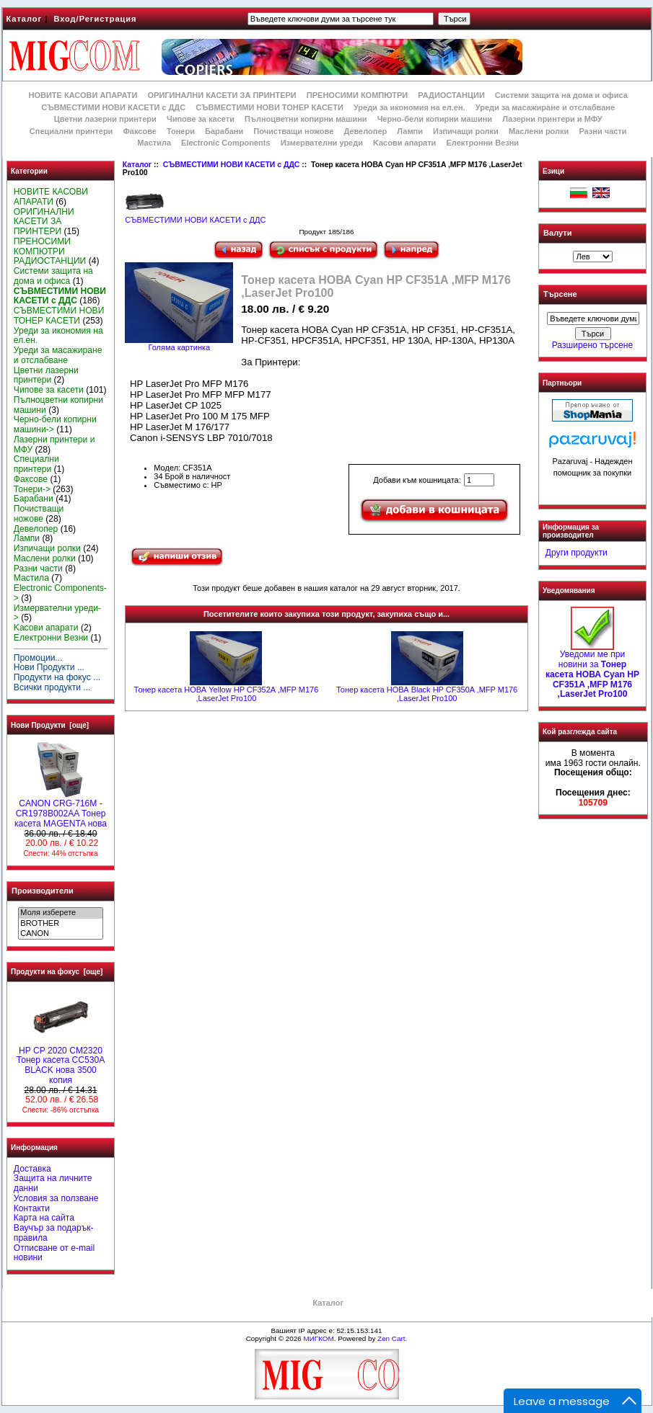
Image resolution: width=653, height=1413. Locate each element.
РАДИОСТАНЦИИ (451, 95)
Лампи (410, 131)
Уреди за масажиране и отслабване (545, 107)
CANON (60, 934)
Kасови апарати (404, 142)
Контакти (32, 1208)
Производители (43, 890)
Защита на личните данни (53, 1183)
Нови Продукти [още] (50, 725)
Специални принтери (71, 131)
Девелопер (365, 131)
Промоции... (38, 658)
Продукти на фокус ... (57, 677)
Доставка (32, 1169)
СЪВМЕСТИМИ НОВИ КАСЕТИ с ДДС (231, 165)
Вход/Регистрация (94, 18)
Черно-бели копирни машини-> (55, 424)
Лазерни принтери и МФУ (552, 119)
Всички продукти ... (52, 687)
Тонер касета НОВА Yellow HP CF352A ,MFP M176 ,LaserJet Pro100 (226, 694)
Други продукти (576, 553)
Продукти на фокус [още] (56, 972)
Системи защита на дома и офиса (561, 95)
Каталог (24, 18)
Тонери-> (32, 489)
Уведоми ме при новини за (592, 670)
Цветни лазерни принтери (105, 119)
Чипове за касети (201, 119)
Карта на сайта (44, 1218)
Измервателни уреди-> (57, 613)
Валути (557, 232)
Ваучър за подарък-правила (54, 1233)
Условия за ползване (56, 1198)
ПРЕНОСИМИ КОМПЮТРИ (357, 95)
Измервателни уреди (322, 142)
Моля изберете (60, 913)
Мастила (154, 142)
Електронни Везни (482, 142)
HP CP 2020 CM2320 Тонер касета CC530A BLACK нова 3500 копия (61, 1061)
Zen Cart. (392, 1338)
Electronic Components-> (60, 593)
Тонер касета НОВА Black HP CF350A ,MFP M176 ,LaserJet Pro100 (426, 694)
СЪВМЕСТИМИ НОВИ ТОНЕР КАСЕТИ (269, 107)
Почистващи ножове (293, 131)
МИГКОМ (318, 1338)
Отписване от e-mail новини (54, 1253)
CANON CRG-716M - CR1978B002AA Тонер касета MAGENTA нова (60, 810)
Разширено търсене (592, 345)
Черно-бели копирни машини (434, 119)
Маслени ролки (539, 131)
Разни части (602, 131)
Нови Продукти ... (49, 667)
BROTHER (60, 924)
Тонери (181, 131)
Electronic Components (225, 142)
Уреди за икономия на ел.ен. (409, 107)
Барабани (224, 131)
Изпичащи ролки (466, 131)
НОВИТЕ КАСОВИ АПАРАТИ (82, 95)
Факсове (139, 131)
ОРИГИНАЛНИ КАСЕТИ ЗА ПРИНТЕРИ (222, 95)
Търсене (560, 294)
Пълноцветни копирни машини (306, 119)
